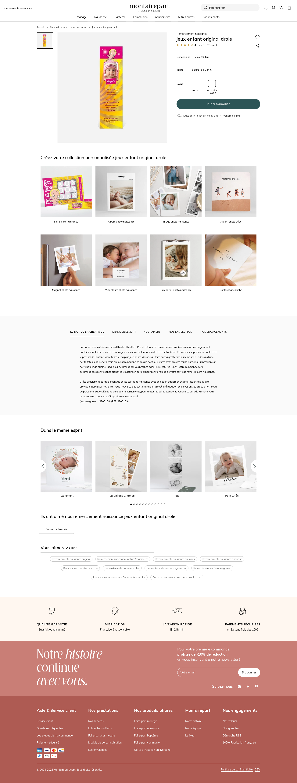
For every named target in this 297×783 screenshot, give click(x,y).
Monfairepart (197, 710)
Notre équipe (193, 728)
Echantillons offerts (100, 728)
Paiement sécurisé (48, 742)
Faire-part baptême (146, 735)
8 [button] (152, 504)
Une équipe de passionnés (18, 7)
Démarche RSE (232, 735)
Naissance (100, 17)
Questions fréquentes (50, 728)
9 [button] (155, 504)
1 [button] (131, 504)
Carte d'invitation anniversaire (152, 749)
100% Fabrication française (239, 742)
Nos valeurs (230, 721)
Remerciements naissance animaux (175, 558)
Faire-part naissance (146, 728)
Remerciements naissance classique (222, 558)
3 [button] (137, 504)
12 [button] (164, 504)
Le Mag (189, 735)
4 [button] (140, 504)
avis (211, 45)
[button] (39, 466)
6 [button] (146, 504)
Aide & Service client (56, 710)
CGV (257, 769)
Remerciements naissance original (71, 558)
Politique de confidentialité (237, 769)
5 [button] (143, 504)
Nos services (96, 721)
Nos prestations (103, 710)
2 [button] (134, 504)
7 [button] (149, 504)
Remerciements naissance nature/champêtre (122, 558)
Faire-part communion (147, 742)
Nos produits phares (153, 710)
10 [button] (158, 504)
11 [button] (161, 504)
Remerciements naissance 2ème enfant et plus (119, 577)
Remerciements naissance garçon (212, 568)
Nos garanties (231, 728)
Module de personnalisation (105, 742)
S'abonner (249, 672)
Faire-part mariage (145, 721)
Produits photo (211, 17)
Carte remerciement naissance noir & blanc (176, 577)
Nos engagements (240, 710)
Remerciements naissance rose (80, 568)
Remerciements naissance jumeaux (166, 568)
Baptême (120, 17)
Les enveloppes (97, 749)
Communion (140, 17)
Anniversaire (162, 17)
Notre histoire (193, 721)
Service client (45, 721)
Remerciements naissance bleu (122, 568)
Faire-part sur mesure (101, 735)
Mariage (82, 17)
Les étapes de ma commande (55, 735)
